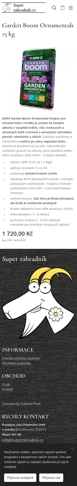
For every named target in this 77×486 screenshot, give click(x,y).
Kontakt (7, 389)
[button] (54, 7)
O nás (6, 384)
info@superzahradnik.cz (22, 440)
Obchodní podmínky (16, 363)
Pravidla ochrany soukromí (21, 358)
